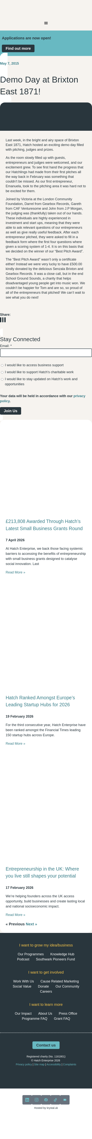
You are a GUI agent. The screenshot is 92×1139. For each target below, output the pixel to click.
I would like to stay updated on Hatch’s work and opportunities (41, 381)
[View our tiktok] (55, 1100)
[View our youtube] (65, 1100)
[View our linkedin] (27, 1100)
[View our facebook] (46, 1100)
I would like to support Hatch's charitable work (39, 372)
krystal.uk (52, 1107)
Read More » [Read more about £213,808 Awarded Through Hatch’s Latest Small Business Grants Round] (15, 572)
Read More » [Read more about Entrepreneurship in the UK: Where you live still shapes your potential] (15, 915)
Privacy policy (24, 1064)
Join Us (10, 411)
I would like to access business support (34, 365)
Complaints (69, 1064)
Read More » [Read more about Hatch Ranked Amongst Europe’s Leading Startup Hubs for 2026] (15, 743)
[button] (0, 319)
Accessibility (54, 1064)
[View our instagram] (36, 1100)
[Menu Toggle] (46, 23)
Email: (6, 346)
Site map (39, 1064)
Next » (31, 924)
